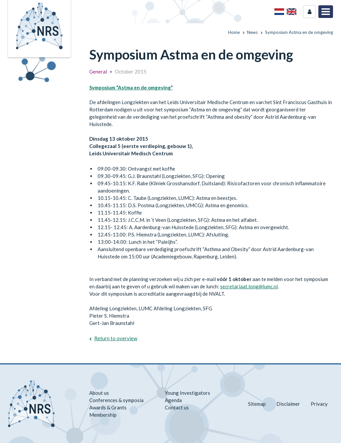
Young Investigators (187, 393)
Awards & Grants (108, 407)
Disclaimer (288, 404)
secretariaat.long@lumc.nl (249, 286)
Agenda (173, 400)
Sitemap (257, 404)
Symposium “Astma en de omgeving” (131, 87)
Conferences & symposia (116, 400)
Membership (103, 415)
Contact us (177, 407)
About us (99, 393)
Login (309, 11)
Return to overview (115, 338)
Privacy (319, 404)
